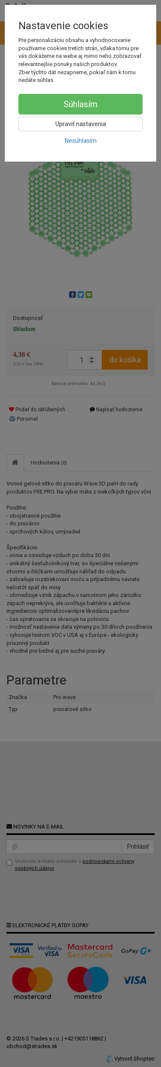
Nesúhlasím (81, 140)
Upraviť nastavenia (80, 124)
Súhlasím (80, 104)
